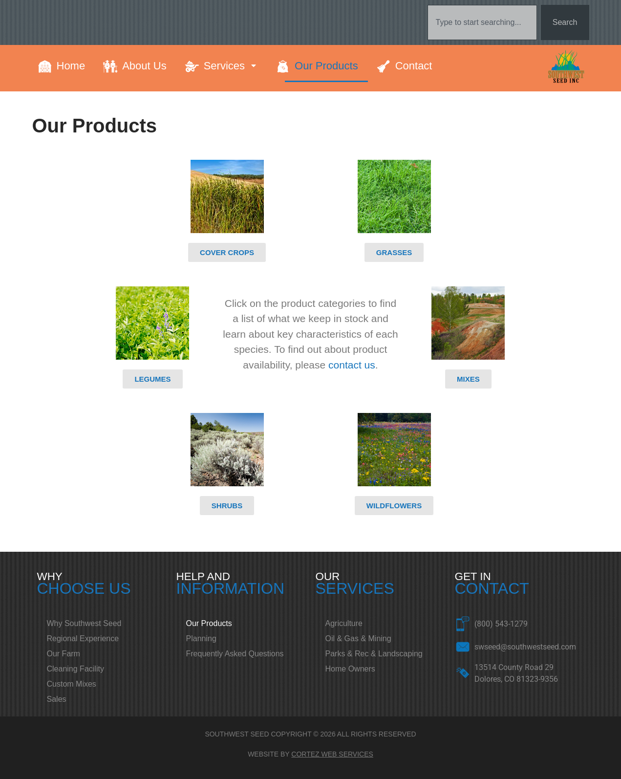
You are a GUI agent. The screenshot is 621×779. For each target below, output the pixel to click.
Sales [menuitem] (56, 699)
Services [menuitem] (230, 66)
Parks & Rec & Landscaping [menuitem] (374, 653)
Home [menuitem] (71, 66)
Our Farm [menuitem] (63, 653)
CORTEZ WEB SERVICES (332, 754)
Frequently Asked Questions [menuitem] (235, 653)
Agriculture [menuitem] (344, 623)
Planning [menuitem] (201, 638)
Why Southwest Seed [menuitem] (84, 623)
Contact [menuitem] (413, 66)
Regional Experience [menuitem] (83, 638)
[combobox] (482, 22)
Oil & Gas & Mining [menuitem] (358, 638)
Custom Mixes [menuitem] (71, 684)
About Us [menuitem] (144, 66)
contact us (351, 364)
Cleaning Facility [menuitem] (75, 669)
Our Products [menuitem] (326, 66)
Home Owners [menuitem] (350, 669)
